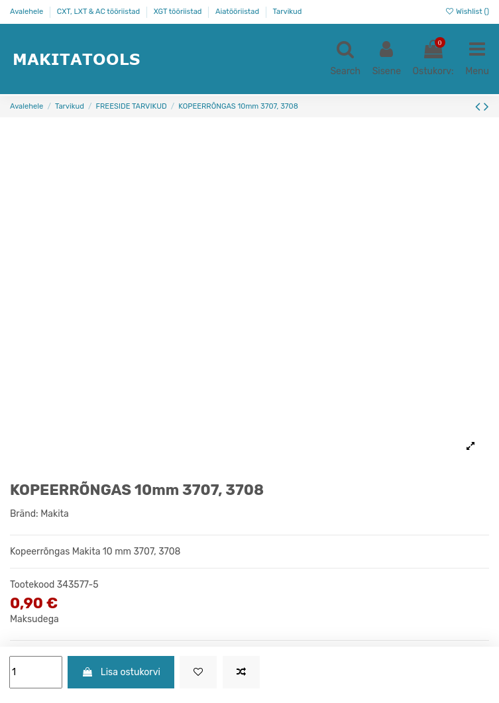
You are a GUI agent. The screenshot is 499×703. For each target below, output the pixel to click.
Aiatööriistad (238, 11)
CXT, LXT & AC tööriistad (99, 11)
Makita (54, 513)
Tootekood (32, 584)
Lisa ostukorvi (121, 672)
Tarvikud (287, 11)
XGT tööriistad (179, 11)
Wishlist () (467, 11)
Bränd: (24, 513)
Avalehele (27, 11)
